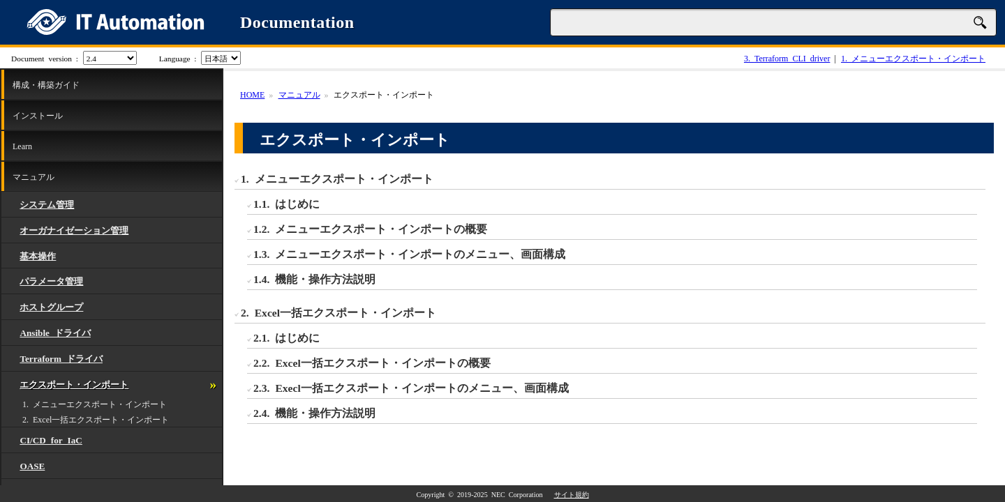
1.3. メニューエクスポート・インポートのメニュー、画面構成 (409, 253)
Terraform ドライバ (61, 358)
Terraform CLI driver (787, 58)
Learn (22, 146)
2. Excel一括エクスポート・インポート (95, 419)
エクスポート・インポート (74, 383)
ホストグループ (51, 306)
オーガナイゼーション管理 (74, 229)
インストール (38, 115)
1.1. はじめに (286, 202)
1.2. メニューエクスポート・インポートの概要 (370, 228)
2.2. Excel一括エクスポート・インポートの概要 (372, 361)
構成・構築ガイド (46, 84)
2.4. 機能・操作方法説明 (314, 412)
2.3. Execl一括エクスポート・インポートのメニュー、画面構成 (411, 387)
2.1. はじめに (286, 336)
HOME (252, 94)
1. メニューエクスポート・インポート (94, 404)
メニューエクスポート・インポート (913, 58)
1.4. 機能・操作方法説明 (314, 278)
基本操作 (38, 255)
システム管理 (47, 203)
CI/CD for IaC (51, 439)
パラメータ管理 (51, 280)
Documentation (297, 22)
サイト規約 (571, 494)
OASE (32, 465)
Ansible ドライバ (55, 332)
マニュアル (33, 176)
